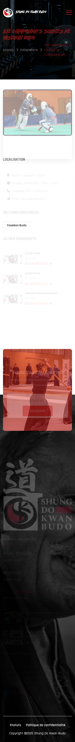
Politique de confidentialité (45, 725)
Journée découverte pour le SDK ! (48, 613)
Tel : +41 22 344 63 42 (23, 592)
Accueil (8, 50)
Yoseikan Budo (16, 225)
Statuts (15, 725)
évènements (29, 50)
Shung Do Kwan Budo (50, 733)
